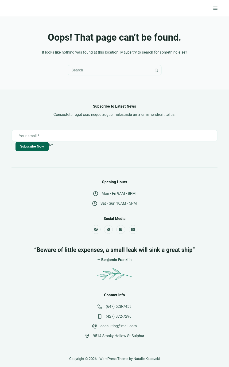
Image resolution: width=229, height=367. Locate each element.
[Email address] (115, 136)
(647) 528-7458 (118, 306)
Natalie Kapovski (147, 359)
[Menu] (215, 8)
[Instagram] (120, 229)
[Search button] (156, 70)
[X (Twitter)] (108, 229)
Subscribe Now (32, 146)
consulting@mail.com (119, 326)
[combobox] (109, 70)
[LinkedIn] (133, 229)
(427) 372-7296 (118, 316)
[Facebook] (96, 229)
